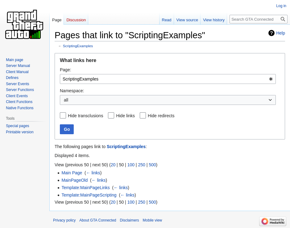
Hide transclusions (85, 115)
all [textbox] (66, 99)
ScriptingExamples (78, 46)
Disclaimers (129, 220)
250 (141, 164)
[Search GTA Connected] (259, 19)
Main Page (71, 172)
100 (131, 164)
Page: (65, 69)
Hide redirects (161, 115)
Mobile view (152, 220)
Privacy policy (64, 220)
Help (280, 33)
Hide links (125, 115)
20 (113, 164)
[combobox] (168, 79)
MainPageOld (74, 180)
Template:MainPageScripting (88, 195)
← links (93, 172)
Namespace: (72, 90)
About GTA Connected (97, 220)
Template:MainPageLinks (85, 187)
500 (152, 164)
